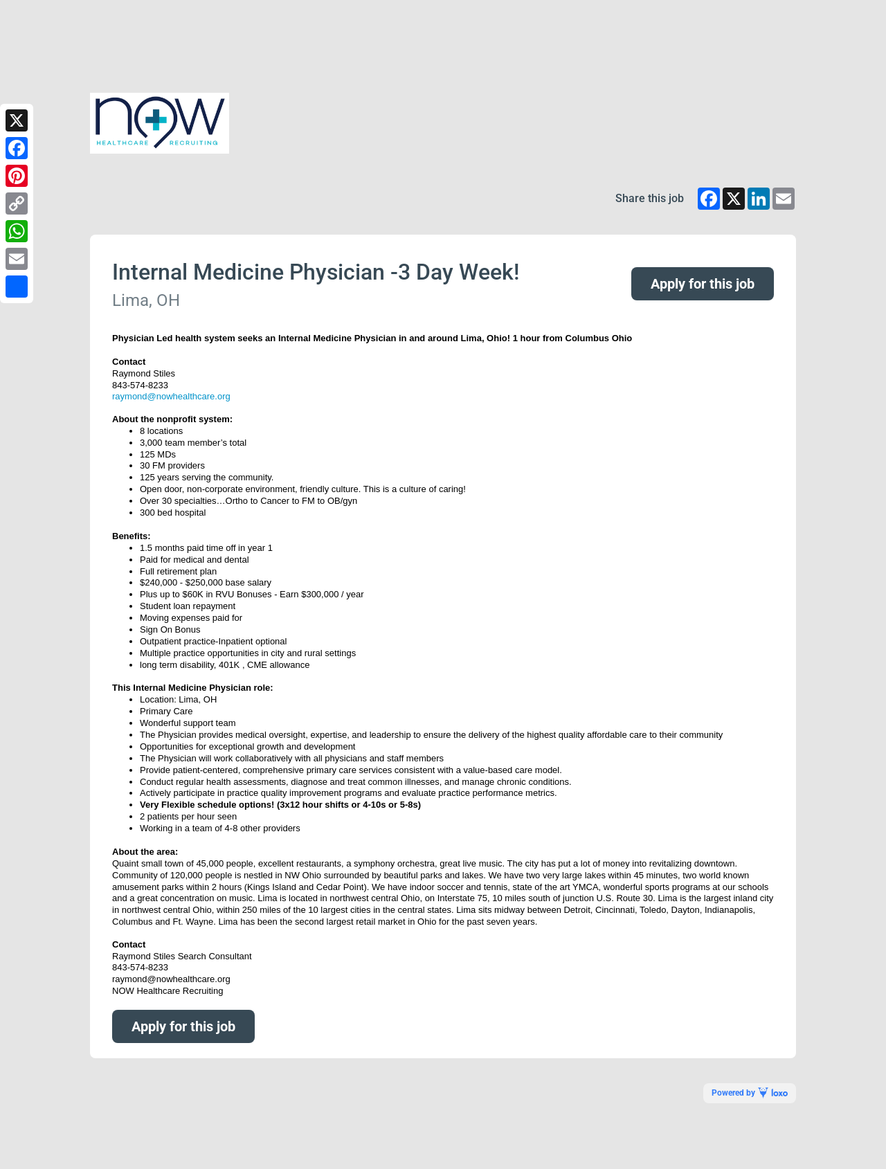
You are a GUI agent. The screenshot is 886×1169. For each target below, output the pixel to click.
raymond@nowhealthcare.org (171, 396)
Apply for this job (702, 283)
